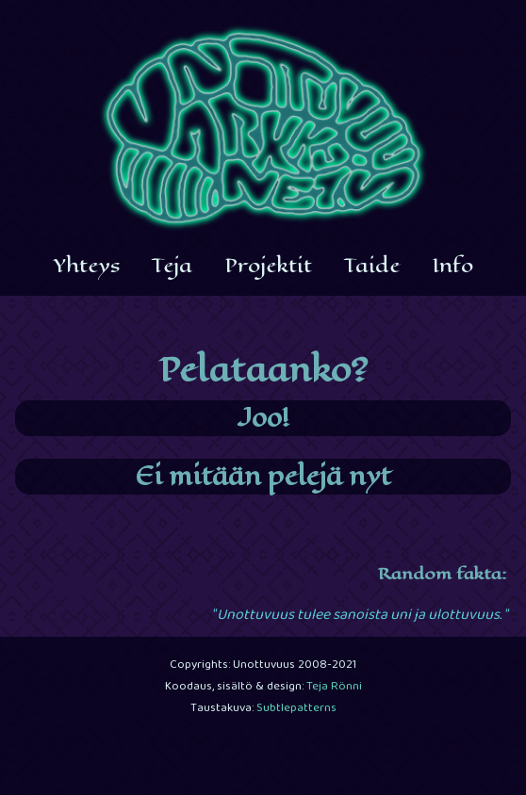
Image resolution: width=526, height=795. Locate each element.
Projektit (268, 266)
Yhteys (87, 266)
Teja (172, 266)
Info (452, 266)
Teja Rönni (334, 687)
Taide (372, 266)
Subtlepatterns (296, 709)
